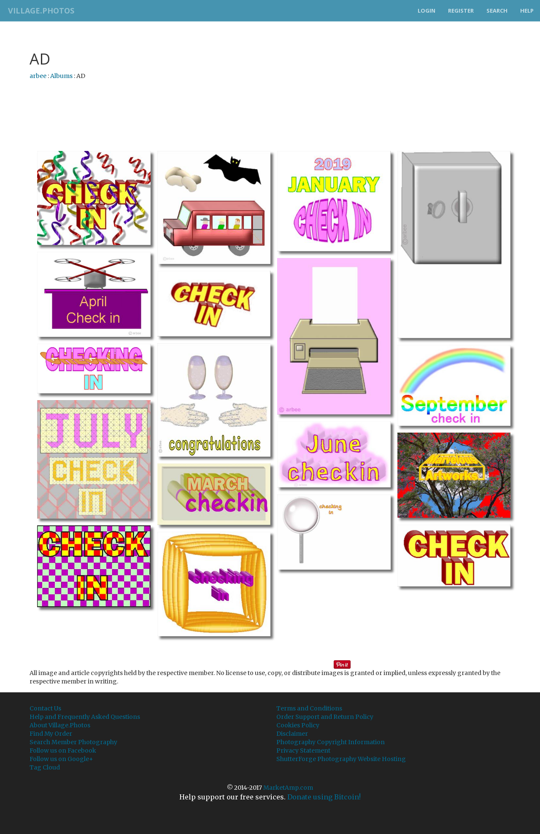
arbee (38, 76)
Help (527, 10)
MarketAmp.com (288, 787)
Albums (61, 76)
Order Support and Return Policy (324, 717)
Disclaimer (292, 733)
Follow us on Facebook (63, 750)
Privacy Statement (303, 750)
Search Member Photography (73, 742)
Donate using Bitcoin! (324, 797)
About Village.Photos (60, 725)
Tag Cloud (45, 767)
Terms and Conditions (309, 708)
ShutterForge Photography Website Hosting (341, 759)
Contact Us (45, 708)
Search (497, 10)
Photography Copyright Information (330, 742)
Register (461, 10)
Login (426, 10)
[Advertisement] (270, 107)
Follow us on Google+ (61, 759)
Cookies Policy (297, 725)
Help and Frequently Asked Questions (85, 717)
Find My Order (51, 733)
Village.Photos (39, 10)
